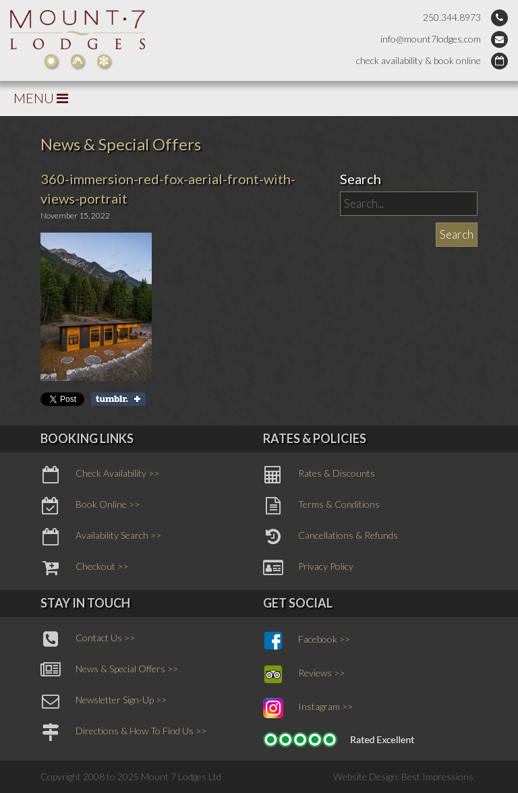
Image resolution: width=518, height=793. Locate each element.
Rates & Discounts (319, 474)
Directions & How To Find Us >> (123, 732)
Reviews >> (304, 674)
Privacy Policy (308, 568)
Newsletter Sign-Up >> (103, 701)
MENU (40, 98)
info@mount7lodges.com (430, 39)
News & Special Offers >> (109, 670)
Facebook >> (306, 640)
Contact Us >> (87, 639)
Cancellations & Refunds (330, 537)
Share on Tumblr (118, 399)
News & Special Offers (120, 144)
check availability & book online (418, 60)
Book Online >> (90, 506)
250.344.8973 (452, 17)
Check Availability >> (99, 474)
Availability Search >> (100, 537)
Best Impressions (437, 776)
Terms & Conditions (321, 506)
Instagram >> (308, 708)
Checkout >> (84, 568)
